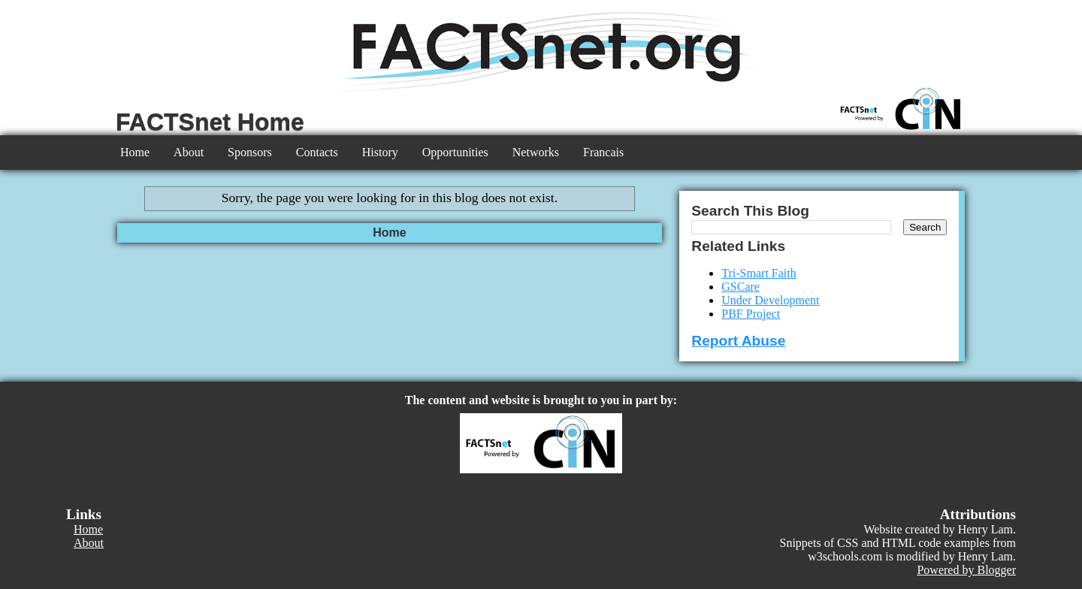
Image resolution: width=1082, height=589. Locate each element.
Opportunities (455, 152)
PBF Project (750, 313)
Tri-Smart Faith (758, 273)
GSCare (740, 286)
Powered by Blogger (966, 569)
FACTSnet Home (210, 121)
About (189, 152)
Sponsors (250, 152)
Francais (603, 152)
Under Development (770, 300)
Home (135, 152)
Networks (535, 152)
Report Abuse (738, 341)
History (380, 152)
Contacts (317, 152)
